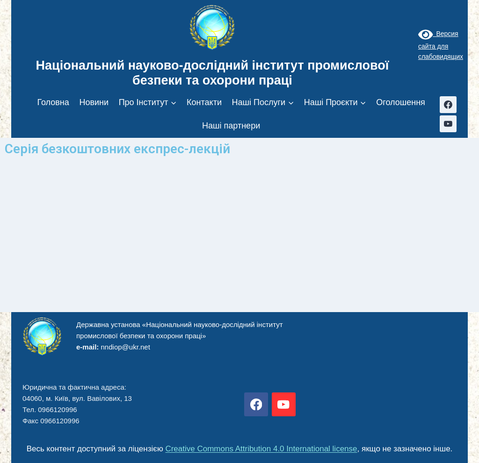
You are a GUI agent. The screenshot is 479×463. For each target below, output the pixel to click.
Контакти (204, 102)
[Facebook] (448, 104)
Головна (53, 102)
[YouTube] (448, 123)
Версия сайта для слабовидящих (440, 45)
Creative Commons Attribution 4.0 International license (261, 448)
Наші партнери (231, 125)
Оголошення (400, 102)
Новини (94, 102)
